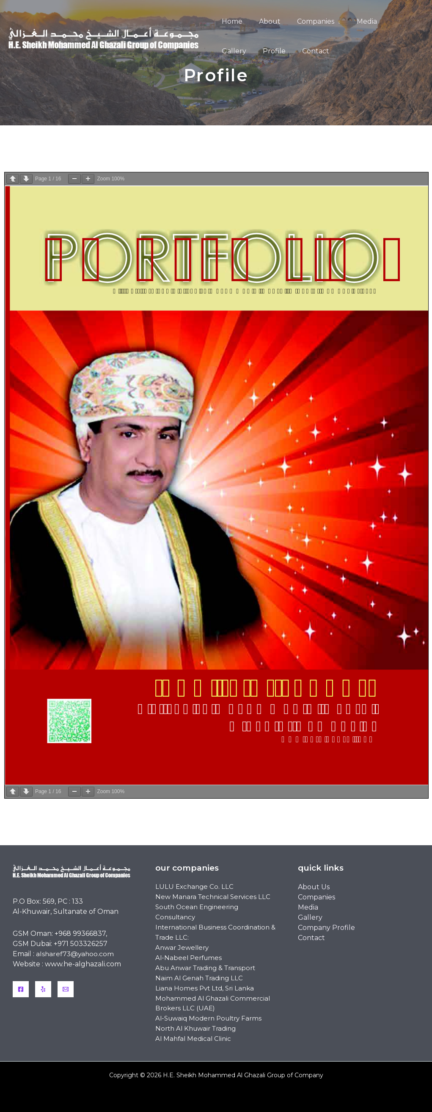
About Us (314, 887)
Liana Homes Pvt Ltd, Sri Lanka (204, 989)
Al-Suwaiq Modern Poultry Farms (208, 1019)
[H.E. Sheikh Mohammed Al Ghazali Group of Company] (106, 36)
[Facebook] (21, 989)
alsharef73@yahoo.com (76, 954)
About (265, 21)
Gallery (392, 21)
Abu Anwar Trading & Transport (205, 968)
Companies (308, 21)
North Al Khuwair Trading (195, 1029)
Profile (231, 51)
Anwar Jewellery (182, 948)
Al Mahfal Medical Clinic (193, 1039)
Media (356, 21)
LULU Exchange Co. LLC (194, 887)
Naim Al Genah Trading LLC (199, 978)
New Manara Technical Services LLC (212, 897)
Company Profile (326, 928)
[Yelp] (43, 989)
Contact (269, 51)
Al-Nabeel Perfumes (188, 958)
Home (230, 21)
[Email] (66, 989)
